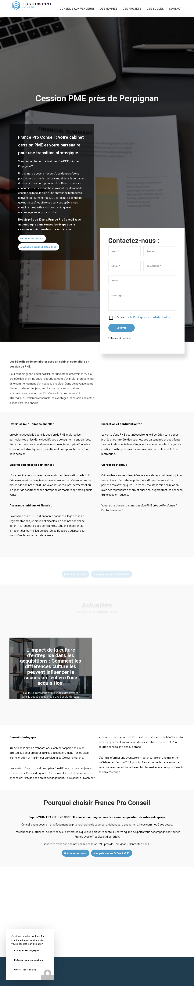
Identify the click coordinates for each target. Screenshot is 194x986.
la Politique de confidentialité (150, 317)
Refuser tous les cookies (28, 960)
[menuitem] (77, 8)
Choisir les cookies (25, 970)
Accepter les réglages (26, 950)
